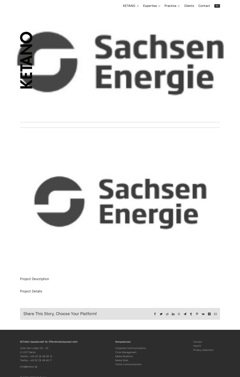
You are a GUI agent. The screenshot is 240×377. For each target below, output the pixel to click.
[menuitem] (217, 6)
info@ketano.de (28, 366)
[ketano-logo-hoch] (26, 33)
